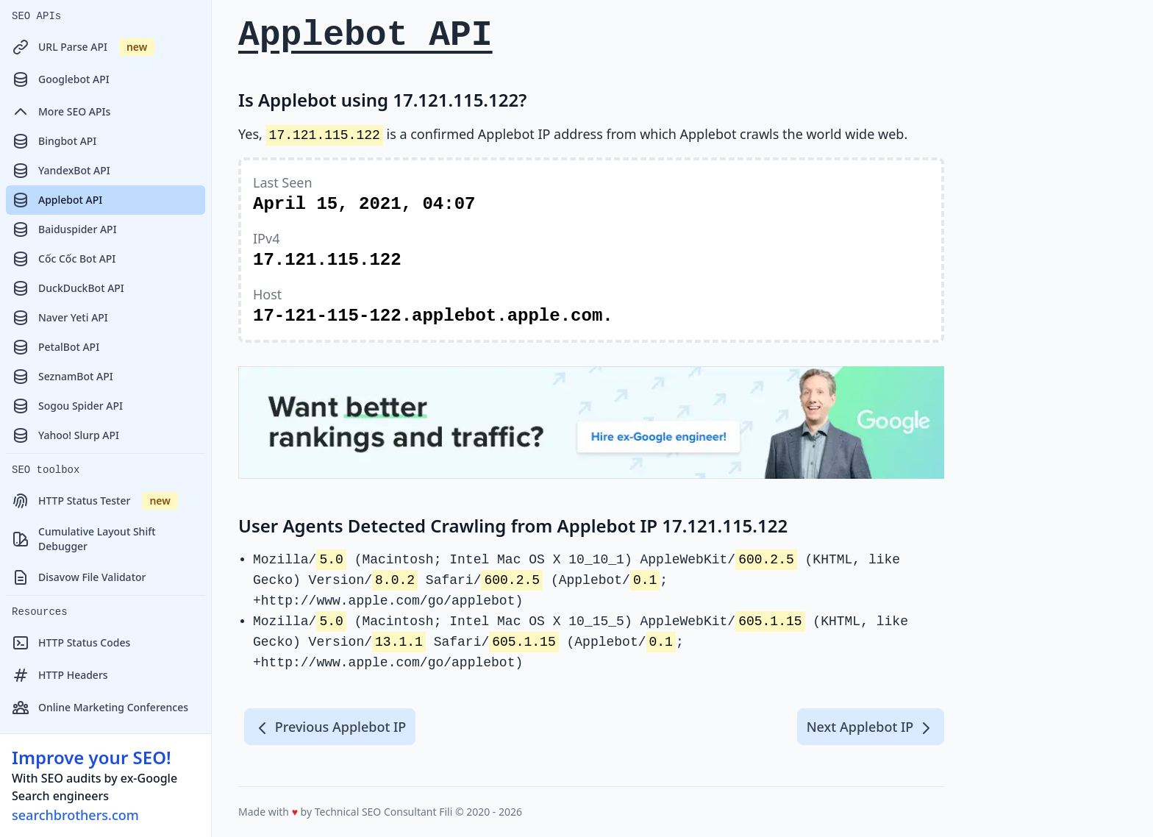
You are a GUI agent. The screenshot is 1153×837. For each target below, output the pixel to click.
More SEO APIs (61, 112)
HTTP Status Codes (71, 643)
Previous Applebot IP (330, 727)
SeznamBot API (62, 376)
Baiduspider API (64, 229)
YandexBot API (61, 170)
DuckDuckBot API (68, 288)
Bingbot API (54, 141)
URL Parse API (83, 47)
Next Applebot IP (871, 727)
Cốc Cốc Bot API (63, 259)
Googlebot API (61, 79)
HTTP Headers (60, 675)
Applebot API (57, 200)
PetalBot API (55, 347)
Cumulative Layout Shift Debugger (84, 538)
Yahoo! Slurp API (65, 435)
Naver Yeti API (60, 318)
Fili (445, 812)
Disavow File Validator (79, 577)
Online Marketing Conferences (100, 707)
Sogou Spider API (67, 406)
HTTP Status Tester (95, 501)
